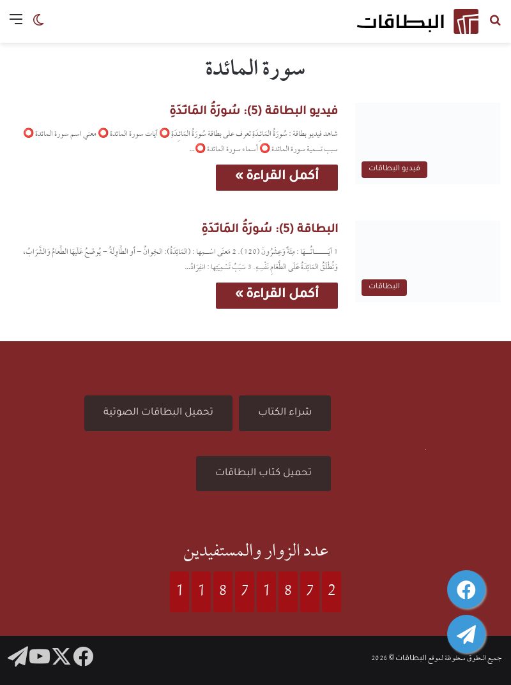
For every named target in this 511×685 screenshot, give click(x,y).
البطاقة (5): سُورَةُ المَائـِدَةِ (269, 230)
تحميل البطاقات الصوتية (158, 413)
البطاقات (411, 659)
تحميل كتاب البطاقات (263, 473)
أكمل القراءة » (277, 177)
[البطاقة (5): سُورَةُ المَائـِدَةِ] (427, 261)
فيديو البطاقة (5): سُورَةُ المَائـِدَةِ (253, 112)
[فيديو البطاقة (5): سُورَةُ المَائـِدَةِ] (427, 143)
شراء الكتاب (285, 413)
